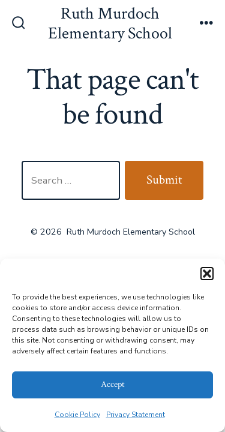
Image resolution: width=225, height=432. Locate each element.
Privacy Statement (135, 414)
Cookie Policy (77, 414)
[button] (207, 274)
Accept (113, 385)
